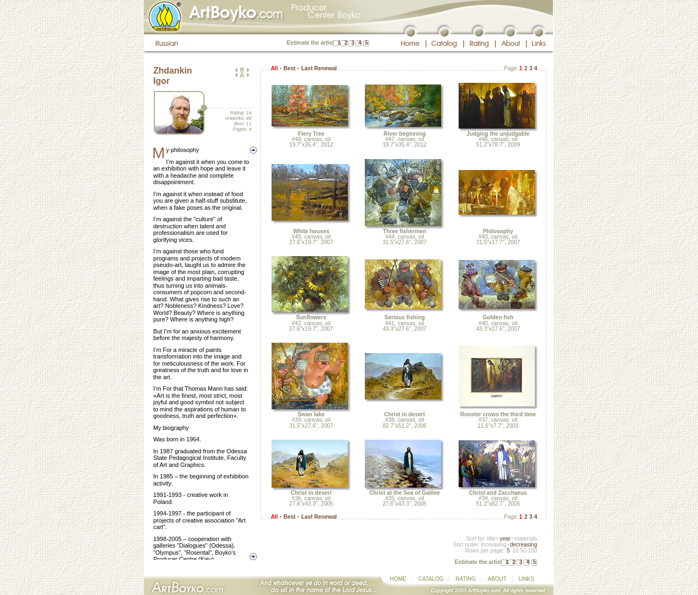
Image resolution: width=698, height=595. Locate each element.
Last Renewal (318, 68)
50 (523, 551)
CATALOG (430, 579)
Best (290, 68)
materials (525, 539)
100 (532, 551)
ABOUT (497, 579)
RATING (465, 579)
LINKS (526, 579)
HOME (398, 579)
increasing (494, 545)
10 (515, 551)
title (491, 539)
